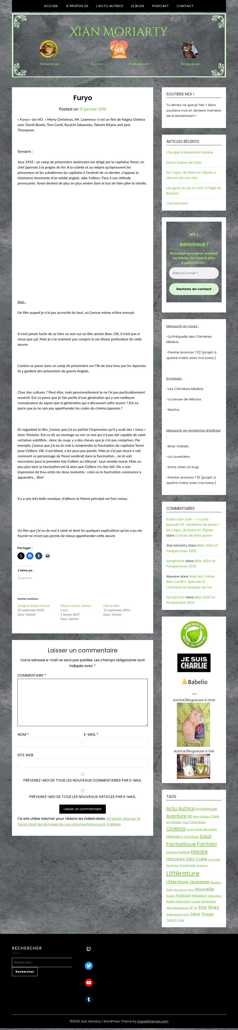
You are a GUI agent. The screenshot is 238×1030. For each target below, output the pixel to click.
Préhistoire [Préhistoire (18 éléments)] (199, 896)
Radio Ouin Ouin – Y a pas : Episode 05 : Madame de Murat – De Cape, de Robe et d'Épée (193, 524)
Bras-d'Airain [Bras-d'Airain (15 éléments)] (201, 816)
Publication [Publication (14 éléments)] (215, 896)
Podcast (160, 6)
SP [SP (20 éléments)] (195, 908)
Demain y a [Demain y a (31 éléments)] (176, 836)
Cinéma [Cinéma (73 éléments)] (176, 828)
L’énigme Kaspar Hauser (33, 605)
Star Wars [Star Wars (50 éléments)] (208, 907)
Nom (23, 734)
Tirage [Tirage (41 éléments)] (207, 914)
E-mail (91, 734)
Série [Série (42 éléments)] (195, 914)
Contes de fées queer (193, 535)
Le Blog (137, 6)
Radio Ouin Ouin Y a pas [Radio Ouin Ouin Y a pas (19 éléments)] (183, 901)
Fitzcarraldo (111, 605)
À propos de (77, 6)
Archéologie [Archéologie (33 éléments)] (206, 808)
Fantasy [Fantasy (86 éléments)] (207, 844)
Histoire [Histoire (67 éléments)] (199, 851)
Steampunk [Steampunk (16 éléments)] (174, 914)
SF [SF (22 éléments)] (191, 908)
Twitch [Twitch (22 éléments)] (171, 920)
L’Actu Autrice (109, 6)
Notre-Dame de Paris (183, 162)
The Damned (177, 203)
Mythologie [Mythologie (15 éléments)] (180, 890)
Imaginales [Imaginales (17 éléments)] (188, 865)
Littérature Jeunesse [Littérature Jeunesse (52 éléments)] (187, 882)
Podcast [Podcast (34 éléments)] (183, 895)
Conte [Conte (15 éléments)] (190, 829)
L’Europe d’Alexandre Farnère (189, 152)
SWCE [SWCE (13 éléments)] (186, 914)
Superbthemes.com (152, 1021)
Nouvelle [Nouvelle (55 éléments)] (204, 889)
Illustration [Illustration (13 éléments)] (172, 865)
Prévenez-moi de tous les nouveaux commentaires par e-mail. (82, 780)
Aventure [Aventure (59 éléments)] (176, 816)
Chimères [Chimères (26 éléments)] (198, 822)
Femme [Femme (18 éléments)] (171, 852)
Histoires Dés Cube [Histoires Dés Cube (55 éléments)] (186, 859)
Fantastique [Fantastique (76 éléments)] (181, 844)
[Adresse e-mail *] (194, 273)
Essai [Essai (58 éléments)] (205, 836)
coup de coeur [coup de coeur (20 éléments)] (206, 829)
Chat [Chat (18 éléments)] (185, 822)
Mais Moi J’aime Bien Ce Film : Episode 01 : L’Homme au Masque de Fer (190, 582)
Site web (25, 755)
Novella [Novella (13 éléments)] (170, 896)
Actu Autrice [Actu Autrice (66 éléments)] (180, 808)
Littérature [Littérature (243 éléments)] (182, 873)
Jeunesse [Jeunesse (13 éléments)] (202, 865)
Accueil (51, 6)
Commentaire (31, 675)
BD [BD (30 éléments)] (190, 816)
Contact (185, 6)
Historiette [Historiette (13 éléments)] (214, 859)
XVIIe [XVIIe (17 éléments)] (181, 920)
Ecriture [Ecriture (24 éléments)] (193, 836)
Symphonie (175, 561)
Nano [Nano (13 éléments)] (191, 890)
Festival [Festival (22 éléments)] (184, 852)
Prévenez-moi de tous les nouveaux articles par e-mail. (82, 796)
